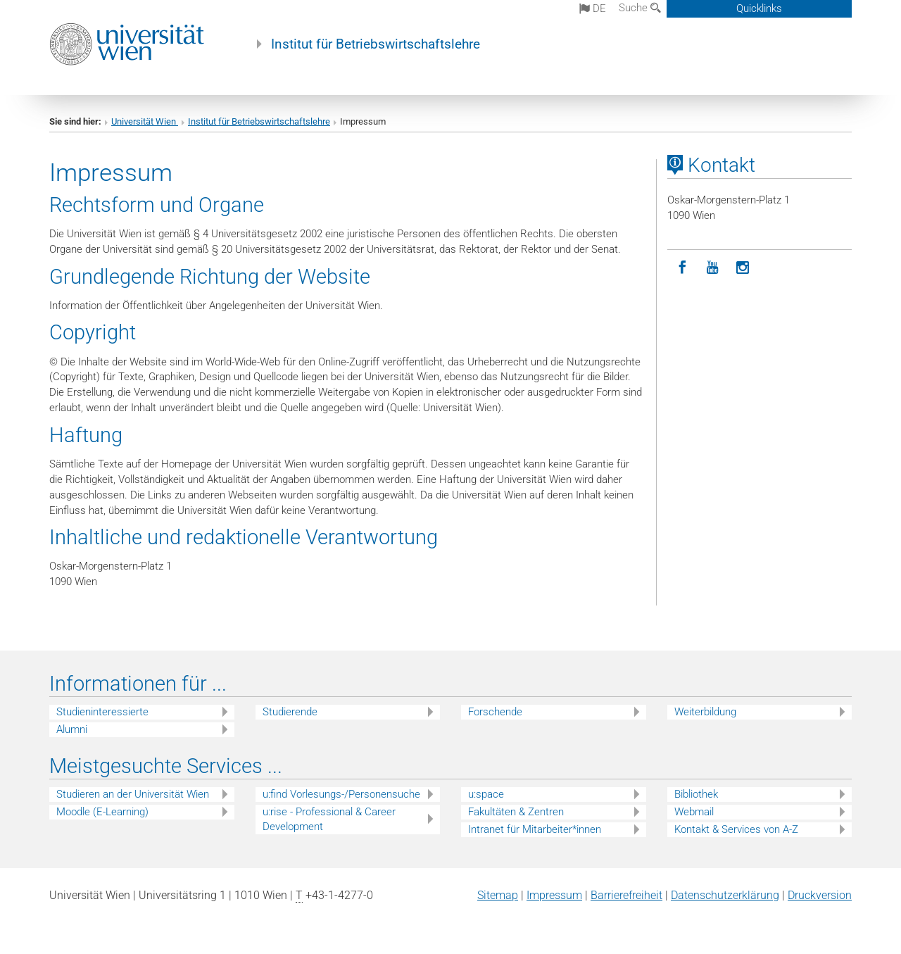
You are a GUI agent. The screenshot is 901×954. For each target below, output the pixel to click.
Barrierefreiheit (626, 895)
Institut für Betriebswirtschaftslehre (375, 44)
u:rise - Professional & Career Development (329, 819)
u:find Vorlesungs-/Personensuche (341, 794)
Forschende (495, 711)
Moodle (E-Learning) (102, 811)
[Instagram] (743, 268)
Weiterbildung (705, 711)
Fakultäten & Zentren (516, 811)
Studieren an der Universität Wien (132, 794)
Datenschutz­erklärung (725, 895)
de (592, 8)
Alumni (71, 729)
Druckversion (820, 895)
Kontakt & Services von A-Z (736, 829)
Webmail (694, 811)
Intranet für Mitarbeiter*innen (534, 829)
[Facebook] (682, 268)
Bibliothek (696, 794)
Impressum (554, 895)
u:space (486, 794)
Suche (640, 7)
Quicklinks (759, 8)
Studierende (290, 711)
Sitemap (497, 895)
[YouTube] (713, 268)
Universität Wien (144, 121)
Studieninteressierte (102, 711)
